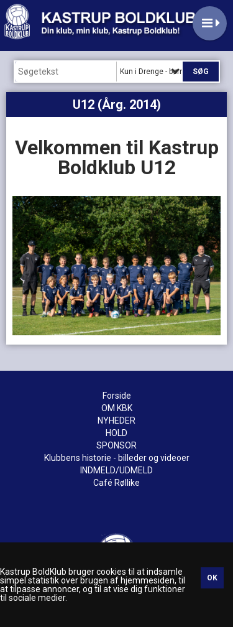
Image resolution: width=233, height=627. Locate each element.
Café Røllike (116, 483)
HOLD (116, 433)
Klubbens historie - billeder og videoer (117, 458)
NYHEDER (116, 420)
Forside (117, 396)
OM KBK (116, 408)
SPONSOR (116, 445)
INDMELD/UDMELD (116, 470)
